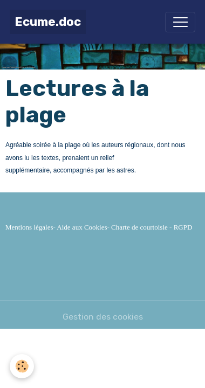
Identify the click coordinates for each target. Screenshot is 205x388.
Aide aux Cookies (82, 227)
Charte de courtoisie (139, 227)
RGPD (183, 227)
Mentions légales (29, 227)
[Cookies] (22, 366)
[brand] (48, 22)
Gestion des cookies (103, 316)
